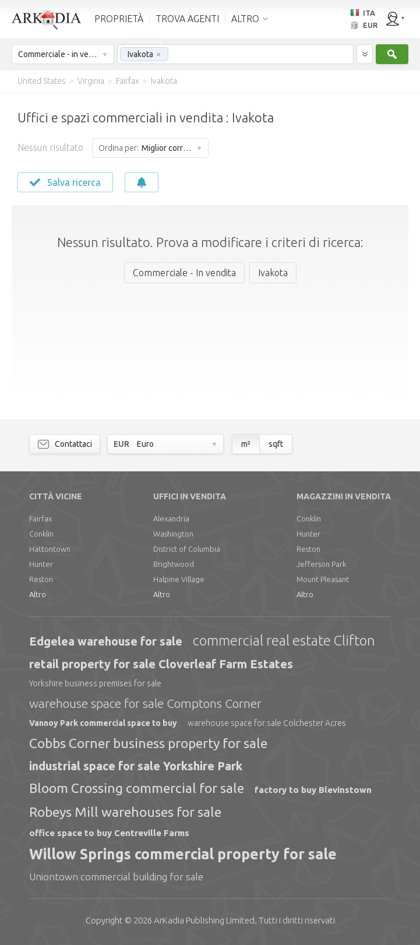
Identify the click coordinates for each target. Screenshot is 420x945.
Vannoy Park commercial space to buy (103, 723)
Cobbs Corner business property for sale (148, 743)
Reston (41, 579)
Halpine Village (178, 579)
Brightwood (173, 564)
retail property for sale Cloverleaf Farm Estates (161, 664)
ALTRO (245, 18)
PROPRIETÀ (118, 18)
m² (245, 444)
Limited (204, 920)
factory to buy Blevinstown (313, 790)
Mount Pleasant (323, 579)
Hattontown (49, 549)
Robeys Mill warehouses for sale (125, 812)
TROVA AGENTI (187, 18)
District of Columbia (186, 549)
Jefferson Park (321, 564)
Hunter (41, 564)
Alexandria (171, 518)
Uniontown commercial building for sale (116, 876)
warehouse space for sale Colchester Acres (267, 723)
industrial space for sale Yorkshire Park (135, 766)
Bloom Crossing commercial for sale (136, 788)
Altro (37, 594)
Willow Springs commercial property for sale (183, 854)
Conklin (41, 534)
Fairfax (40, 518)
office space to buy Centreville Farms (109, 833)
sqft (276, 444)
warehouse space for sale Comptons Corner (145, 703)
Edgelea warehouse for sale (105, 641)
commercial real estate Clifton (284, 640)
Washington (173, 534)
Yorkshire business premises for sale (95, 683)
